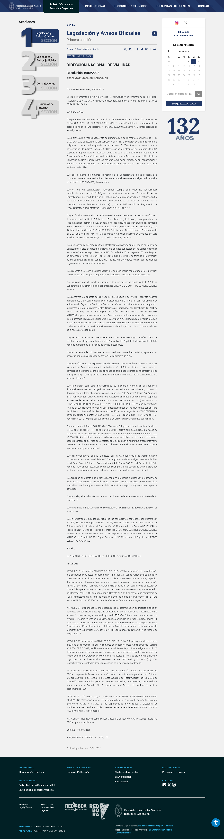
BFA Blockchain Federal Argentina (36, 789)
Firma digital (121, 781)
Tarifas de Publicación (78, 772)
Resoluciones (83, 49)
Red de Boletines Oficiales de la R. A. (37, 785)
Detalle (95, 49)
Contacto (205, 6)
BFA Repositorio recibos (127, 772)
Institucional (95, 6)
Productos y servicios (131, 6)
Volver (71, 25)
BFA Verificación (123, 776)
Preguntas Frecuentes (173, 6)
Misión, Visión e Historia (31, 772)
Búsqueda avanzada (184, 103)
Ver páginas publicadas (80, 56)
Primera (70, 49)
